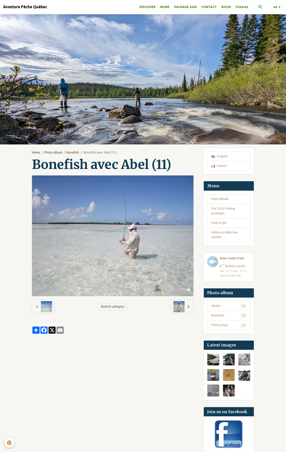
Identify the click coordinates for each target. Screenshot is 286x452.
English (219, 156)
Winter (228, 306)
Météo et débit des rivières (224, 235)
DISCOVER (147, 7)
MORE (165, 7)
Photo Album (53, 152)
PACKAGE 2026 (185, 7)
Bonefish (72, 152)
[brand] (25, 7)
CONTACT (209, 7)
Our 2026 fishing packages (223, 211)
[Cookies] (9, 443)
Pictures (242, 7)
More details (220, 199)
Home (36, 152)
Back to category (112, 306)
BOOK (226, 7)
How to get (219, 223)
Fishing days (228, 325)
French (219, 166)
